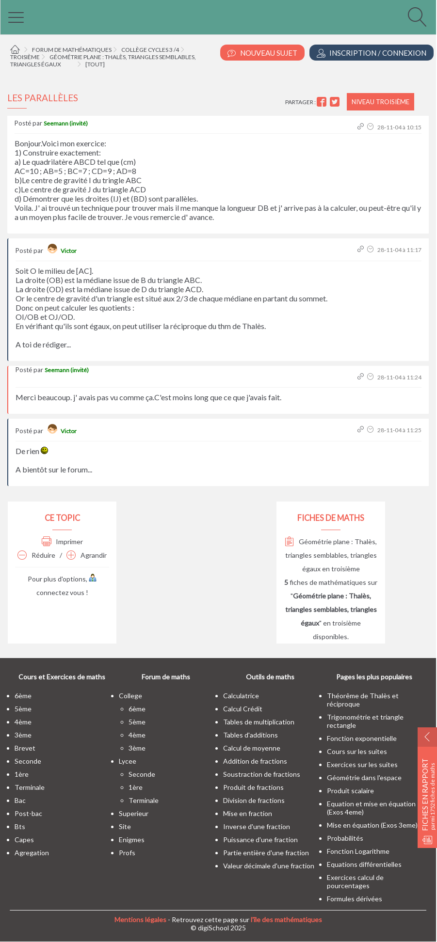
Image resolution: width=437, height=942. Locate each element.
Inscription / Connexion (371, 53)
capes (24, 839)
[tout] (95, 64)
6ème (23, 695)
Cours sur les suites (357, 751)
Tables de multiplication (258, 722)
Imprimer (62, 541)
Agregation (32, 852)
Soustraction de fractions (261, 774)
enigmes (132, 839)
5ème (23, 709)
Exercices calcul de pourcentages (355, 881)
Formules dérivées (354, 899)
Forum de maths (166, 677)
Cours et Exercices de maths (61, 677)
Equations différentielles (364, 864)
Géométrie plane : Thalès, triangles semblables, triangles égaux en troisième (331, 555)
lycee (127, 761)
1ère (22, 774)
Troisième (25, 57)
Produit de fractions (253, 787)
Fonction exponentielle (362, 738)
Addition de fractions (255, 761)
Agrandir (86, 555)
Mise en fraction (247, 813)
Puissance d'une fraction (260, 839)
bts (20, 826)
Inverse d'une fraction (256, 826)
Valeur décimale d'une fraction (268, 866)
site (125, 826)
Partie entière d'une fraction (266, 852)
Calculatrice (241, 695)
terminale (30, 787)
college (130, 695)
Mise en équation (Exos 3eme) (372, 825)
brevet (25, 748)
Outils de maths (270, 677)
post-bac (28, 813)
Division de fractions (254, 800)
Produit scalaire (350, 790)
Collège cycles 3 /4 (150, 49)
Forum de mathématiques (72, 49)
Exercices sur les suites (362, 764)
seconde (28, 761)
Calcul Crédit (242, 709)
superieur (133, 813)
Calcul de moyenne (251, 748)
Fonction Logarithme (358, 851)
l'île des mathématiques (286, 919)
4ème (23, 722)
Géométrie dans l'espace (364, 777)
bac (20, 800)
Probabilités (345, 838)
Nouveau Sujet (262, 53)
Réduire (36, 555)
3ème (23, 735)
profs (127, 852)
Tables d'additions (250, 735)
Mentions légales (140, 919)
